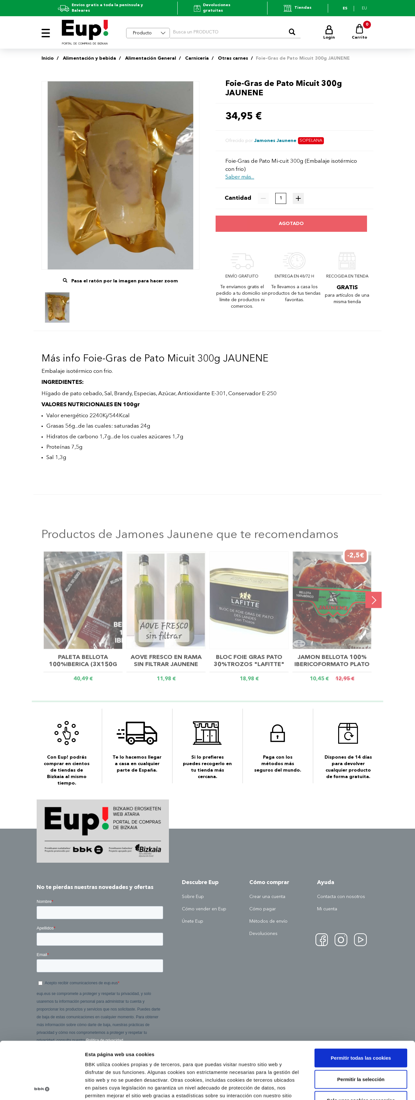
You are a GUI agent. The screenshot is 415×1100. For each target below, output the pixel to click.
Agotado (291, 223)
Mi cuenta (327, 909)
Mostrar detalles (348, 1087)
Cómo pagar (262, 909)
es (345, 8)
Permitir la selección (361, 1022)
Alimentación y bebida (89, 58)
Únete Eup (192, 921)
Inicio (48, 58)
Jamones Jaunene (275, 140)
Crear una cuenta (267, 896)
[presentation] (373, 601)
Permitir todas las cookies (361, 1001)
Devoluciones (263, 933)
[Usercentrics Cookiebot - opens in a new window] (42, 1087)
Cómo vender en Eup (204, 909)
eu (364, 8)
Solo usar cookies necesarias (361, 1043)
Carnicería (197, 58)
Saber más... (239, 177)
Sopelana (311, 140)
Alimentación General (150, 58)
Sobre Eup (193, 896)
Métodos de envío (268, 921)
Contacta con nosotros (341, 896)
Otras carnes (233, 58)
